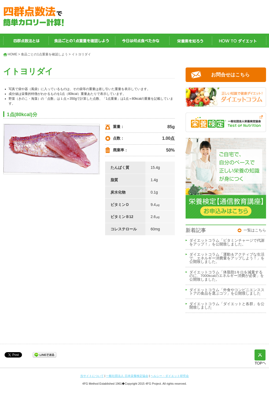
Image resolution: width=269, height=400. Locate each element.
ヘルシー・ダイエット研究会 (169, 375)
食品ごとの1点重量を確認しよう (44, 54)
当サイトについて (92, 375)
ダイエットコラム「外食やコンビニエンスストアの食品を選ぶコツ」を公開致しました (226, 292)
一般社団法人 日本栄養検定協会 (127, 375)
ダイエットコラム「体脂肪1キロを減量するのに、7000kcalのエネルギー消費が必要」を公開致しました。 (226, 275)
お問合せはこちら (230, 74)
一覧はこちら (255, 230)
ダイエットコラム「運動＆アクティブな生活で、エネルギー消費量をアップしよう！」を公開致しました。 (226, 258)
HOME (12, 54)
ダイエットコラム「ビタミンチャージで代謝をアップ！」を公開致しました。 (226, 242)
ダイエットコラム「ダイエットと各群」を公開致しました (226, 306)
